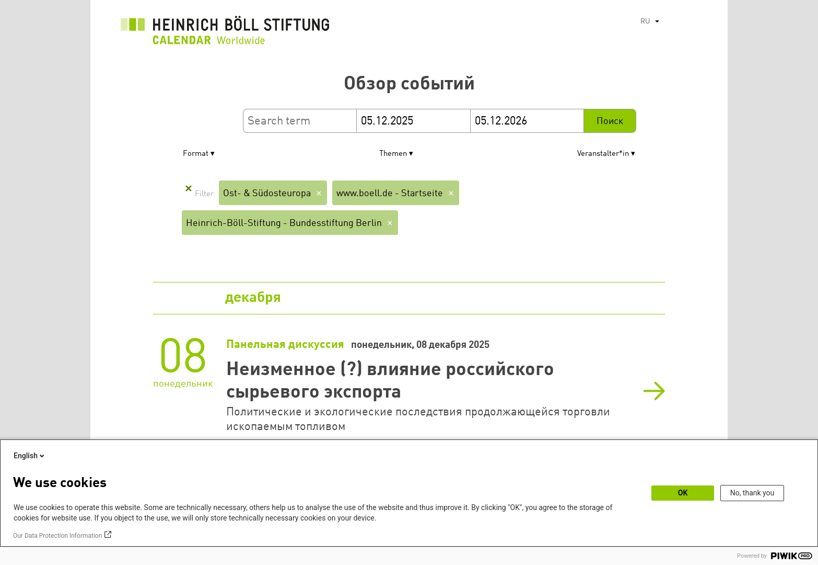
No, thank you (752, 493)
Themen (393, 154)
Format (195, 154)
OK (683, 493)
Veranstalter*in (603, 154)
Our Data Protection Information (57, 535)
